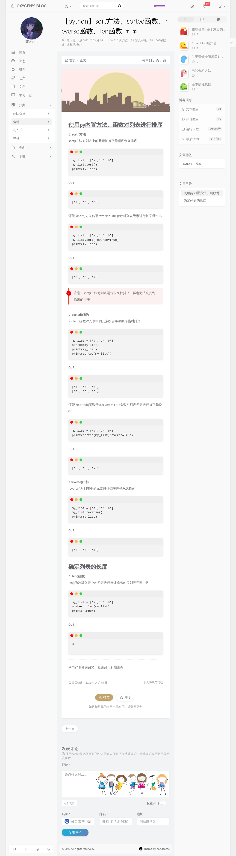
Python (77, 44)
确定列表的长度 (195, 200)
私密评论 (153, 803)
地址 (140, 814)
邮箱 (103, 814)
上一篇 (69, 729)
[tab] (185, 19)
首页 (70, 60)
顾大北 (71, 40)
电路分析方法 (201, 71)
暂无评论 (141, 40)
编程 (70, 44)
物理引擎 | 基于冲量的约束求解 (214, 29)
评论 (66, 765)
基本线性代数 (201, 84)
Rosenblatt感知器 (204, 43)
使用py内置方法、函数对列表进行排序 (203, 193)
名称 (66, 814)
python (187, 164)
